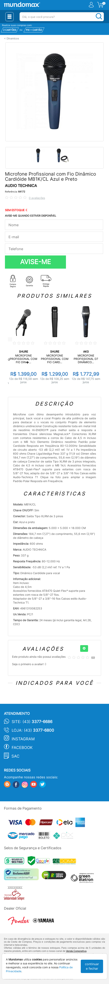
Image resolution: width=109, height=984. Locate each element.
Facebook (22, 747)
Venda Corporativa (76, 950)
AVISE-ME (35, 262)
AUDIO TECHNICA (21, 185)
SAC (15, 756)
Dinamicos (13, 38)
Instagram (23, 739)
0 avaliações (37, 198)
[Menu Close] (9, 16)
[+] (84, 648)
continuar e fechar (92, 966)
